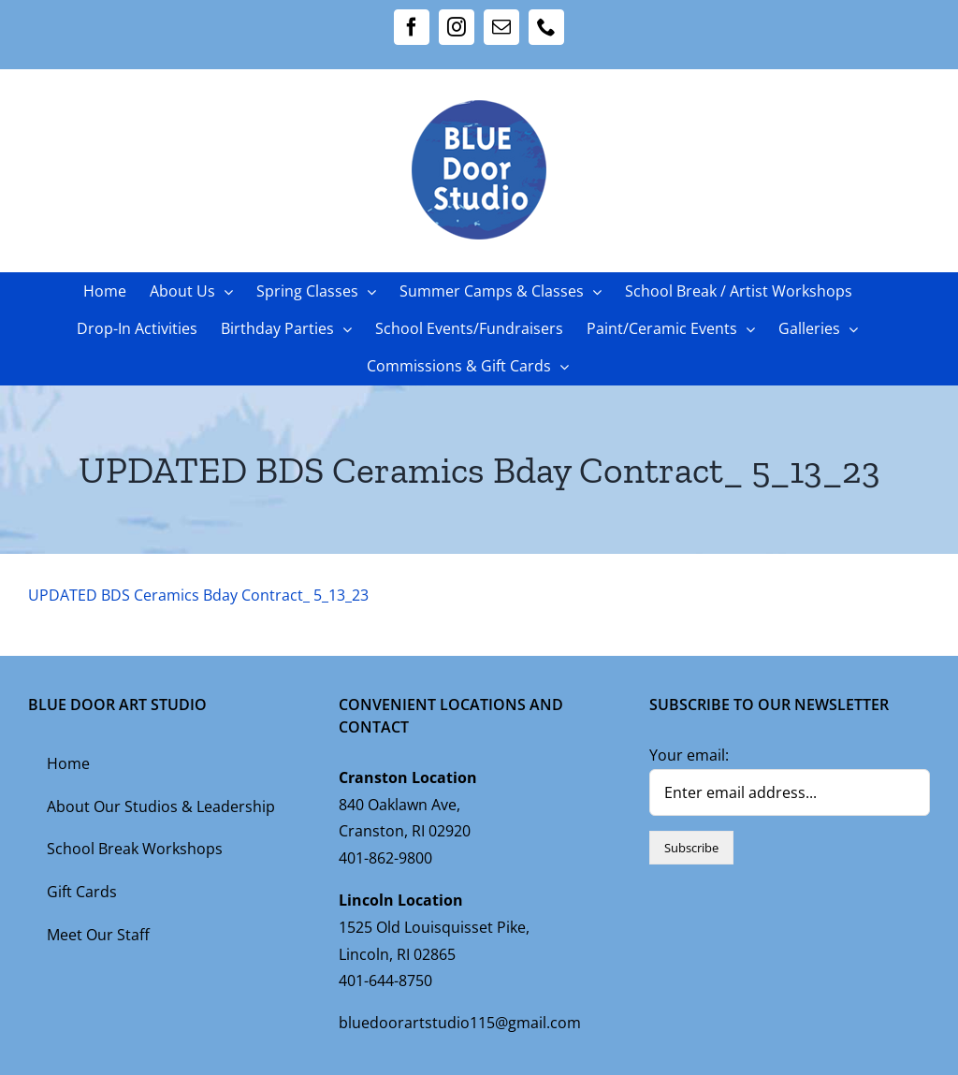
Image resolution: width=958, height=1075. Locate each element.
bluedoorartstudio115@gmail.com (460, 1022)
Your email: (689, 755)
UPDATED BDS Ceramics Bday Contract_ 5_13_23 (198, 595)
